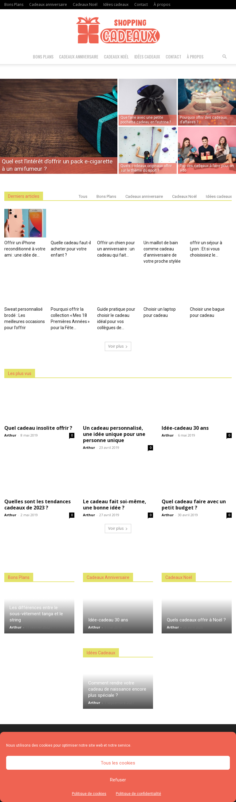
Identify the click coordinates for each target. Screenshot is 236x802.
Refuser (118, 780)
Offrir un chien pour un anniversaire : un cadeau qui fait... (116, 248)
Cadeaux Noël (85, 4)
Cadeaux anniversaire (48, 4)
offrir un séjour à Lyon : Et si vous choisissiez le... (206, 248)
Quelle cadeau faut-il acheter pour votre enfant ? (71, 248)
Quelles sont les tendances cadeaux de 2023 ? (37, 504)
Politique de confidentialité (138, 794)
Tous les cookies (118, 763)
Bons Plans (13, 4)
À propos (162, 4)
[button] (224, 57)
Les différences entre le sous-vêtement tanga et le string (36, 614)
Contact (141, 4)
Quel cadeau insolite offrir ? (38, 428)
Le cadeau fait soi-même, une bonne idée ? (114, 504)
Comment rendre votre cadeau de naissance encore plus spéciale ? (117, 689)
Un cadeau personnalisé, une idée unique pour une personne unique (114, 434)
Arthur (10, 435)
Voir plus (118, 346)
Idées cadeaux (115, 4)
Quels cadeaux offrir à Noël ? (196, 620)
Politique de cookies (89, 794)
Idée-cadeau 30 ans (185, 428)
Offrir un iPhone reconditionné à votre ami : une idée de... (24, 248)
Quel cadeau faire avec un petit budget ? (194, 504)
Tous (83, 196)
